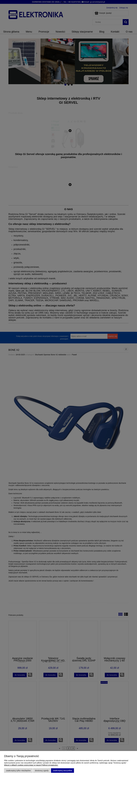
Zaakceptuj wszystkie (62, 770)
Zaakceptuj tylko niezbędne (18, 770)
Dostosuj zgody (42, 770)
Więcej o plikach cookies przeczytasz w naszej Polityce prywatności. (31, 765)
